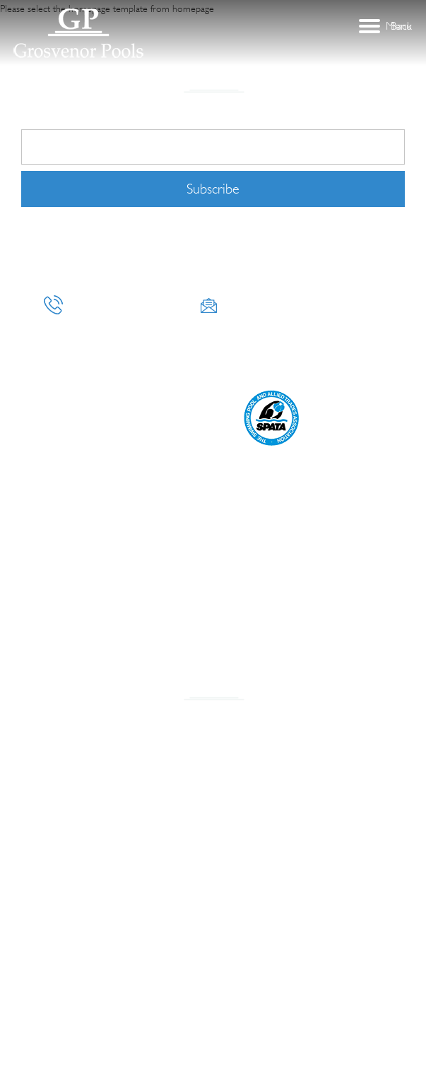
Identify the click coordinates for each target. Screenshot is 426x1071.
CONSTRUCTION (114, 345)
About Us (48, 345)
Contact (220, 362)
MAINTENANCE (57, 362)
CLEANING (120, 362)
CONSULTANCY (262, 345)
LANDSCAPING (190, 345)
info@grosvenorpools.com (291, 305)
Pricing (171, 362)
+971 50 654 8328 (113, 305)
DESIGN (321, 345)
